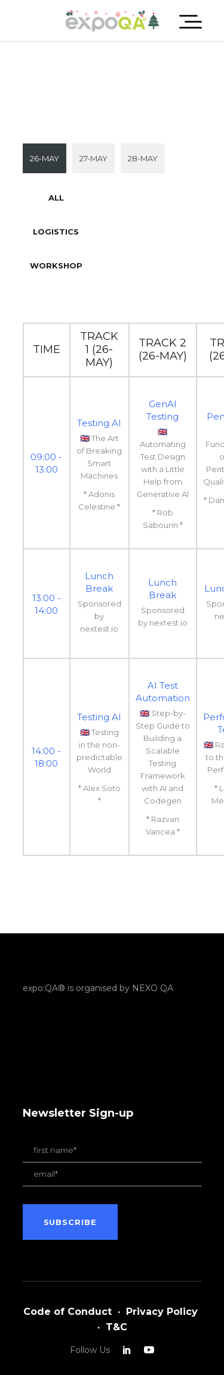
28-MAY (143, 158)
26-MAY (44, 158)
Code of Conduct (67, 1311)
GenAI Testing (162, 410)
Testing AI (99, 423)
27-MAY (93, 158)
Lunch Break (99, 582)
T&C (116, 1327)
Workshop (56, 265)
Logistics (56, 231)
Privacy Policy (162, 1311)
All (56, 197)
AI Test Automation (163, 692)
